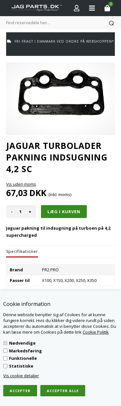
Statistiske (21, 366)
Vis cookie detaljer (21, 376)
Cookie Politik (96, 332)
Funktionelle (23, 358)
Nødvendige (22, 343)
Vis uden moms (21, 184)
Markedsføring (25, 351)
